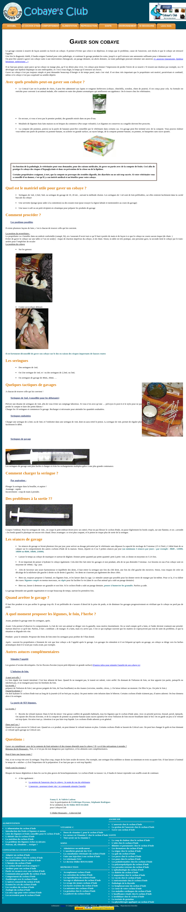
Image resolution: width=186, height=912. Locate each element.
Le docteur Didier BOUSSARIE (78, 861)
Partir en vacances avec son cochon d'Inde (25, 871)
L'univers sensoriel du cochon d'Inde (23, 882)
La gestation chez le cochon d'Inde (79, 891)
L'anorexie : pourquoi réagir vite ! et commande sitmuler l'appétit (57, 786)
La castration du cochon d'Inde (77, 875)
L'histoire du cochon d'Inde (18, 863)
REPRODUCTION (89, 26)
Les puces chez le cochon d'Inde (126, 856)
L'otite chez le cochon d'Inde (125, 843)
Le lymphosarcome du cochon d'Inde (129, 886)
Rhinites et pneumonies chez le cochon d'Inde (133, 845)
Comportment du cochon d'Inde (20, 876)
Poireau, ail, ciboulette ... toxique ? (22, 844)
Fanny (63, 906)
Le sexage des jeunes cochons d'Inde (80, 883)
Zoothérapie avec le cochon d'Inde (21, 879)
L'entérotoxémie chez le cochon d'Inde (129, 880)
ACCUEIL (11, 26)
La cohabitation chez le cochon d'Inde (23, 860)
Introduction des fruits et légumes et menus (26, 831)
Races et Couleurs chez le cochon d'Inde (24, 857)
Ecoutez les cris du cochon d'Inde (21, 884)
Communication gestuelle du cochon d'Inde (26, 873)
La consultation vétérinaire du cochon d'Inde (84, 853)
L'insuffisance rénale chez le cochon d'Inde (132, 894)
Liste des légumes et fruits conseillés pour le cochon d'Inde (33, 833)
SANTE (108, 26)
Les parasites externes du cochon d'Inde (130, 867)
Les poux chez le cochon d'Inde (126, 859)
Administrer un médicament (76, 848)
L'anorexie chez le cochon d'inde (127, 824)
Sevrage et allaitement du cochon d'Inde (82, 880)
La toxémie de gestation (123, 899)
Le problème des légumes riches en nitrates (25, 842)
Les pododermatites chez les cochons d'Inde (132, 861)
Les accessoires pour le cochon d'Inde (23, 895)
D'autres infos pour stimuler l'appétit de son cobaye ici (116, 665)
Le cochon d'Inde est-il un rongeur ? (22, 865)
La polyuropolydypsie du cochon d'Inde (130, 864)
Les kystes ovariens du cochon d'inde (80, 885)
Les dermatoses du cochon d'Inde (127, 848)
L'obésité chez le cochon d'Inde (20, 836)
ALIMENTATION (69, 26)
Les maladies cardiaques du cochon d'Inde (131, 891)
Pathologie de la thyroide (123, 883)
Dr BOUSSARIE (146, 26)
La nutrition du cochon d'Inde (20, 839)
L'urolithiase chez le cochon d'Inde (128, 896)
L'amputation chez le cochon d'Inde (128, 875)
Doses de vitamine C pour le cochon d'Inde (83, 832)
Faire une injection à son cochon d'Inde (81, 856)
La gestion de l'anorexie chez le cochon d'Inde (133, 827)
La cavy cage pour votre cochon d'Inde (24, 892)
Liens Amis (166, 26)
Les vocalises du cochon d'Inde (20, 887)
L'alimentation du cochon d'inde (21, 828)
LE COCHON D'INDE (31, 26)
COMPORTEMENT (50, 26)
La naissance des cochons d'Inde (78, 888)
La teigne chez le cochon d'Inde (126, 851)
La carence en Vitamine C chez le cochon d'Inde (85, 835)
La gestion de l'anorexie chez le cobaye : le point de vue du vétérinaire (59, 782)
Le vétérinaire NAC (72, 859)
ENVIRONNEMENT (127, 26)
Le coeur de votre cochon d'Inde (127, 888)
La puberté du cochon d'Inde (76, 893)
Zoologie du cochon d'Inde (18, 890)
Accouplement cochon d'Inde (76, 872)
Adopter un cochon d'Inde (18, 855)
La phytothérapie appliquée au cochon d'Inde (133, 902)
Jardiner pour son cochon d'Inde (21, 868)
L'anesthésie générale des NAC (77, 851)
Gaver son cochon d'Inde (123, 829)
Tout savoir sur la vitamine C (76, 838)
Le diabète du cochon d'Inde (125, 872)
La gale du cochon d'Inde (123, 853)
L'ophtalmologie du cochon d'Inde (128, 869)
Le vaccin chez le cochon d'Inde (126, 878)
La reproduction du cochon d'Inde (79, 877)
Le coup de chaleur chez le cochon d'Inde (131, 840)
